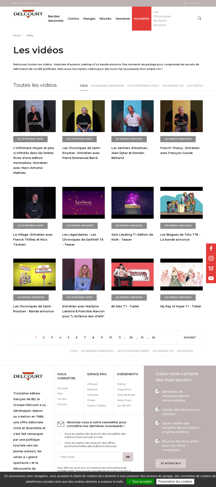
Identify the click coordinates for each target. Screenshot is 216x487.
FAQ (59, 393)
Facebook (211, 248)
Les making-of (173, 85)
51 (144, 337)
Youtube (211, 278)
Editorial (92, 389)
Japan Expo (124, 400)
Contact (62, 404)
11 (121, 337)
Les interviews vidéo (143, 85)
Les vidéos (195, 85)
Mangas (89, 18)
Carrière (62, 398)
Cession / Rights (96, 405)
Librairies (92, 394)
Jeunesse (123, 18)
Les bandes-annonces (107, 85)
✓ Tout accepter (140, 481)
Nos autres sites (27, 3)
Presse (91, 400)
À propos (62, 388)
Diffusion (92, 384)
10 (112, 337)
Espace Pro (195, 3)
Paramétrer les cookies (175, 481)
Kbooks (105, 18)
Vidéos (30, 35)
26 (132, 337)
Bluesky (211, 268)
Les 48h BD (124, 405)
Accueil (17, 35)
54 (155, 337)
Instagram (211, 258)
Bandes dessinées (56, 18)
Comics (73, 18)
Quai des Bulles (126, 394)
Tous (84, 85)
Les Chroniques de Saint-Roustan (162, 18)
